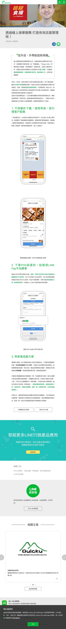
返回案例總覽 (33, 589)
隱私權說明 (16, 618)
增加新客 (36, 471)
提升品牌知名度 (45, 471)
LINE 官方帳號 (19, 474)
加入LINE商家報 (33, 508)
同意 (33, 624)
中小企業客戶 (19, 471)
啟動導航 (33, 452)
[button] (30, 584)
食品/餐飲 (28, 471)
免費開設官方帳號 (23, 409)
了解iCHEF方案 (43, 409)
